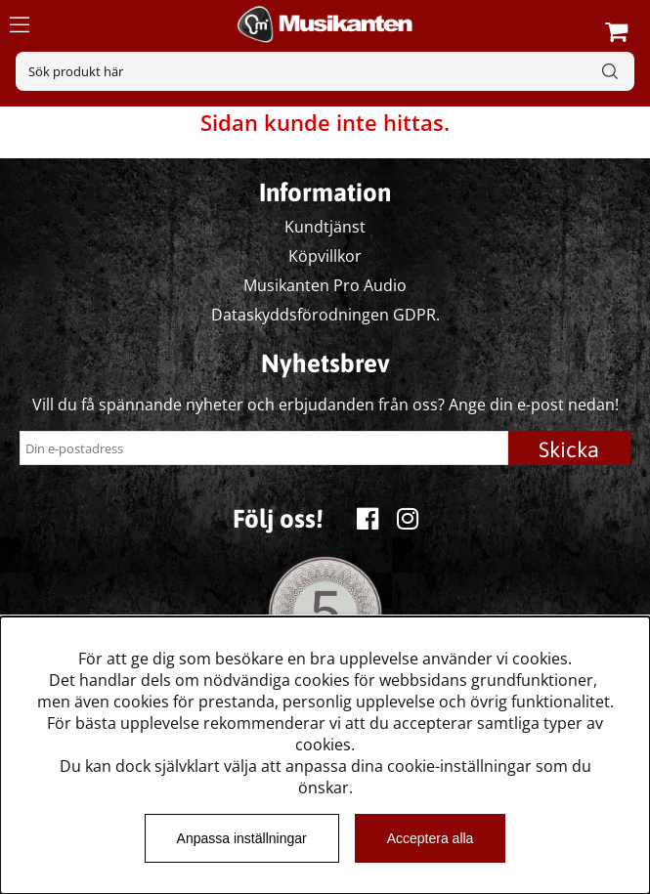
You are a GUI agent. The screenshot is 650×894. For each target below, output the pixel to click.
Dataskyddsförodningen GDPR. (325, 314)
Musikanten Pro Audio (325, 285)
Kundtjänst (325, 226)
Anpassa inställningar (242, 838)
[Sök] (325, 71)
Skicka (569, 449)
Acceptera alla (430, 838)
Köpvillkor (325, 256)
